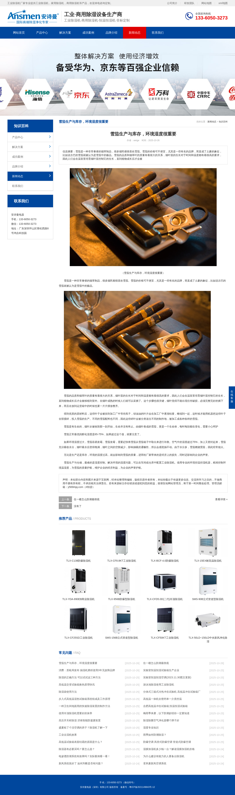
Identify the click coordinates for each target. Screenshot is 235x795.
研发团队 (189, 2)
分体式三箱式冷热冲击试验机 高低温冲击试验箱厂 (171, 691)
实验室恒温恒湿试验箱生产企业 (161, 670)
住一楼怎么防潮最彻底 (87, 499)
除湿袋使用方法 (68, 691)
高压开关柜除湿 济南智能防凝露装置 (80, 720)
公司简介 (172, 2)
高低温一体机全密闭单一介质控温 (162, 698)
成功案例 (88, 32)
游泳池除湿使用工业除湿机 (158, 684)
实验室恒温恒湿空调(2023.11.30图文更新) (167, 677)
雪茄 (66, 280)
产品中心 (42, 32)
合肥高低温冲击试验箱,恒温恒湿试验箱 (165, 706)
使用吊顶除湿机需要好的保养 (75, 713)
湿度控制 (100, 462)
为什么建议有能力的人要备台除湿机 (163, 756)
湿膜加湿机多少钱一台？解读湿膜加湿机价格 (169, 749)
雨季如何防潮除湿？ (154, 734)
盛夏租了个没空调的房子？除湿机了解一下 (83, 727)
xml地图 (223, 2)
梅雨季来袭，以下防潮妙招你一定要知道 (166, 713)
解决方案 (65, 32)
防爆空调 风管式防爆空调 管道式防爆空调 (167, 741)
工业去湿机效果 (68, 734)
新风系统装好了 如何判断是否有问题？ (81, 763)
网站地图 (206, 2)
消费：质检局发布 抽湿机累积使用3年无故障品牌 (87, 670)
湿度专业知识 (151, 727)
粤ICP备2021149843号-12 (142, 787)
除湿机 (170, 462)
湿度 (89, 434)
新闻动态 (134, 32)
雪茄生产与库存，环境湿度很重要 (78, 663)
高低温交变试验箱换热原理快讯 (77, 684)
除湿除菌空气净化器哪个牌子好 (161, 720)
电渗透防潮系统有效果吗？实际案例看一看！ (84, 756)
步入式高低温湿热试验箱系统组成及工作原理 (84, 698)
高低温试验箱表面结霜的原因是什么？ (80, 741)
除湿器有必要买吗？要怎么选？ (77, 749)
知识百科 (223, 121)
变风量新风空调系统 (154, 763)
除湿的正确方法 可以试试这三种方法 (80, 677)
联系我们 (158, 32)
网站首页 (19, 32)
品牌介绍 (111, 32)
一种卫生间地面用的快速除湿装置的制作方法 (84, 706)
